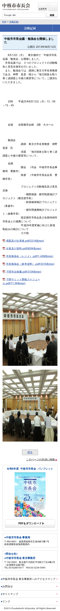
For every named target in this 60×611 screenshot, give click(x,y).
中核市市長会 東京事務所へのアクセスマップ (28, 579)
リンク (6, 601)
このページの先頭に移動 (40, 459)
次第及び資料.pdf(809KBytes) (23, 248)
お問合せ (7, 586)
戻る (30, 452)
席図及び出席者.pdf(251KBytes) (25, 240)
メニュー (53, 8)
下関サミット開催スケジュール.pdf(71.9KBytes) (21, 281)
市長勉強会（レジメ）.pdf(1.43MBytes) (29, 256)
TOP (4, 21)
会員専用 (43, 8)
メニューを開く (56, 28)
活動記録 (13, 21)
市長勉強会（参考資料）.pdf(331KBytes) (30, 264)
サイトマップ (10, 594)
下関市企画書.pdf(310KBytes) (23, 271)
